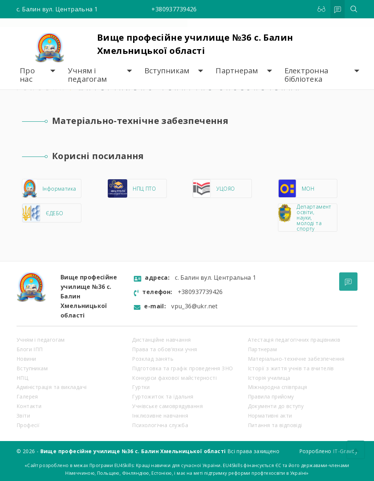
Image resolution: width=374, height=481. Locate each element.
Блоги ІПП (29, 349)
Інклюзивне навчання (160, 415)
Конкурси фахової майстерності (174, 377)
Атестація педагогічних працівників (294, 339)
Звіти (23, 415)
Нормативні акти (270, 415)
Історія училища (269, 377)
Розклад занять (152, 358)
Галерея (27, 396)
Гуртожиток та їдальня (162, 396)
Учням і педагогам (87, 75)
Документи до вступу (276, 406)
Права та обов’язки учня (164, 349)
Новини (26, 358)
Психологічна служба (160, 425)
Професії (28, 425)
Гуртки (141, 386)
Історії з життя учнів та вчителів (291, 368)
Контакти (28, 406)
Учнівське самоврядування (167, 406)
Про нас (27, 75)
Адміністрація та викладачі (51, 386)
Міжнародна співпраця (277, 386)
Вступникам (167, 70)
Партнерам (237, 70)
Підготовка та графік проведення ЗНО (182, 368)
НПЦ (22, 377)
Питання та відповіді (275, 425)
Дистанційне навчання (161, 339)
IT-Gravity (345, 451)
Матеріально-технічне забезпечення (296, 358)
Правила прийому (271, 396)
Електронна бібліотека (307, 75)
